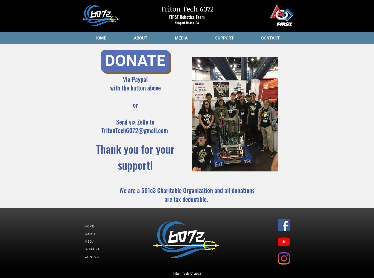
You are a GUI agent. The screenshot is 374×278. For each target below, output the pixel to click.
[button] (140, 38)
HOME (89, 226)
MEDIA (89, 241)
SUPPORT (92, 249)
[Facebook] (284, 225)
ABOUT (90, 234)
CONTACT (92, 256)
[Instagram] (284, 258)
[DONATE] (135, 61)
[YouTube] (284, 242)
